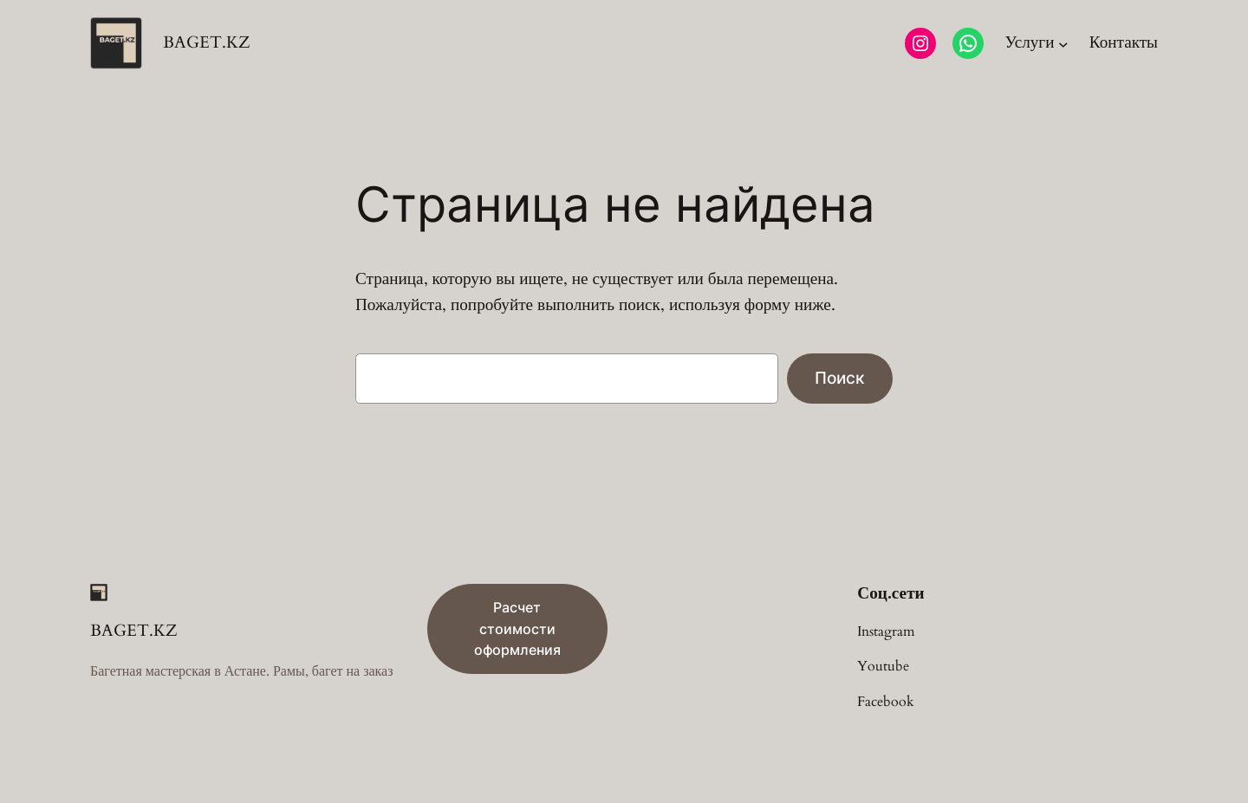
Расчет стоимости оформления (517, 629)
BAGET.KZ (206, 42)
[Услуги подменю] (1036, 43)
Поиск (840, 377)
